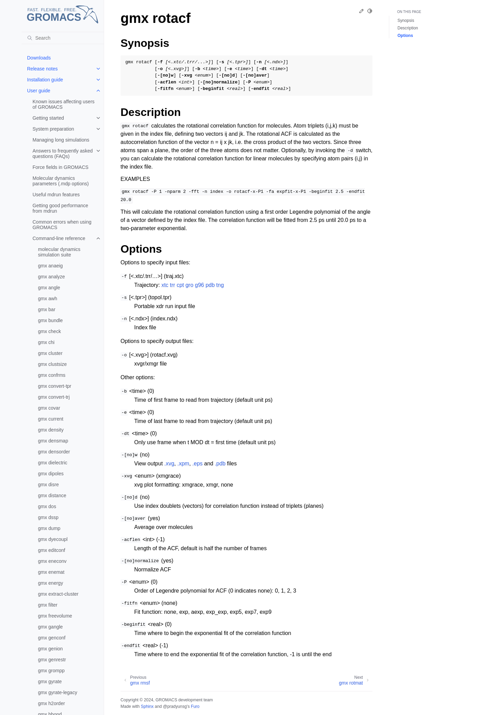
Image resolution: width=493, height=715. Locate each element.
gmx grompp (51, 670)
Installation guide (45, 79)
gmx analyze (51, 276)
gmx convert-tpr (54, 386)
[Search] (63, 38)
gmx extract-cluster (58, 594)
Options (405, 35)
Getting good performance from (60, 208)
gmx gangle (50, 627)
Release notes (42, 68)
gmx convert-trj (54, 397)
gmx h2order (51, 703)
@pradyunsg (175, 706)
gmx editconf (51, 550)
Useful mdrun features (56, 194)
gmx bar (46, 309)
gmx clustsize (52, 364)
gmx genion (50, 648)
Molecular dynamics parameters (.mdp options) (61, 180)
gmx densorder (54, 451)
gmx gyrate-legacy (57, 692)
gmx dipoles (51, 473)
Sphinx (147, 706)
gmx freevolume (55, 616)
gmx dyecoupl (52, 539)
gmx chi (46, 342)
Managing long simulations (61, 140)
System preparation (53, 129)
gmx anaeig (50, 265)
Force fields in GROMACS (60, 167)
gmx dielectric (52, 462)
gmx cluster (50, 353)
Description (407, 28)
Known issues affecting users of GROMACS (63, 104)
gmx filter (48, 605)
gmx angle (49, 287)
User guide (38, 90)
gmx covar (49, 408)
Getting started (48, 118)
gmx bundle (50, 320)
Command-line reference (59, 238)
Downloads (39, 58)
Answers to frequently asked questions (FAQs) (63, 153)
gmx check (49, 331)
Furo (195, 706)
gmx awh (47, 298)
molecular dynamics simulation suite (59, 252)
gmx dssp (48, 517)
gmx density (51, 430)
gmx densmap (53, 440)
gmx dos (47, 506)
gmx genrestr (52, 659)
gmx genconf (51, 637)
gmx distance (52, 495)
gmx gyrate (50, 681)
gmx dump (49, 528)
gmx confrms (51, 375)
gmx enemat (51, 572)
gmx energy (50, 583)
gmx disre (48, 484)
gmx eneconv (52, 561)
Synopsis (405, 20)
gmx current (50, 419)
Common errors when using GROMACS (62, 224)
